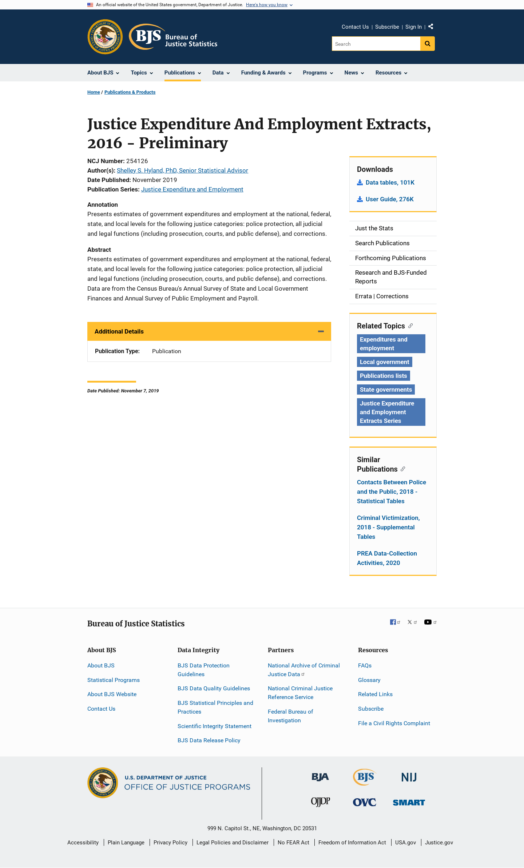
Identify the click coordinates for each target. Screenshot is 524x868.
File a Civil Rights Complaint (394, 723)
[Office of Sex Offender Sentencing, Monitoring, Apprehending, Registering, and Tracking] (409, 800)
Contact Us (355, 27)
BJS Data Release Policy (209, 740)
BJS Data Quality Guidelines (214, 688)
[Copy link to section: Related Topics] (409, 325)
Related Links (375, 694)
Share (433, 28)
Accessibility (83, 842)
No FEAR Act (293, 842)
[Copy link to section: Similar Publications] (401, 468)
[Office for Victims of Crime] (364, 802)
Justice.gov (439, 842)
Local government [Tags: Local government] (384, 362)
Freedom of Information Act (352, 842)
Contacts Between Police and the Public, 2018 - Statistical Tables (391, 492)
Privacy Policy (170, 842)
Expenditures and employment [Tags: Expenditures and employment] (384, 344)
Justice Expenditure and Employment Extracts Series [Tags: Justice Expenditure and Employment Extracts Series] (387, 412)
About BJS (101, 665)
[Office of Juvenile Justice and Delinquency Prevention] (320, 803)
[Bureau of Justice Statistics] (365, 782)
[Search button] (427, 43)
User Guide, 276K (390, 199)
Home (93, 92)
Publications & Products (129, 92)
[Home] (173, 37)
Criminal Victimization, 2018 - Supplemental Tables (388, 527)
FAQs (365, 665)
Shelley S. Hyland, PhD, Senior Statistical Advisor (182, 170)
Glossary (369, 680)
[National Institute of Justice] (409, 774)
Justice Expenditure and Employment (192, 189)
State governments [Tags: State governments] (386, 389)
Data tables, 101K (390, 182)
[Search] (376, 43)
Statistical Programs (113, 680)
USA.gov (405, 842)
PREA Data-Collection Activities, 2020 (387, 558)
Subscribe (387, 27)
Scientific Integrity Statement (214, 726)
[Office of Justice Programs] (105, 36)
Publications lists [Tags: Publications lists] (383, 375)
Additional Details (119, 331)
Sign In (413, 27)
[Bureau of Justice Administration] (320, 773)
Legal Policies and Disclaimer (232, 842)
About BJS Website (111, 694)
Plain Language (126, 842)
